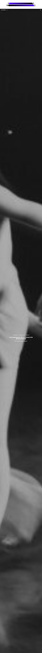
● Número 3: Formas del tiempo (21, 335)
